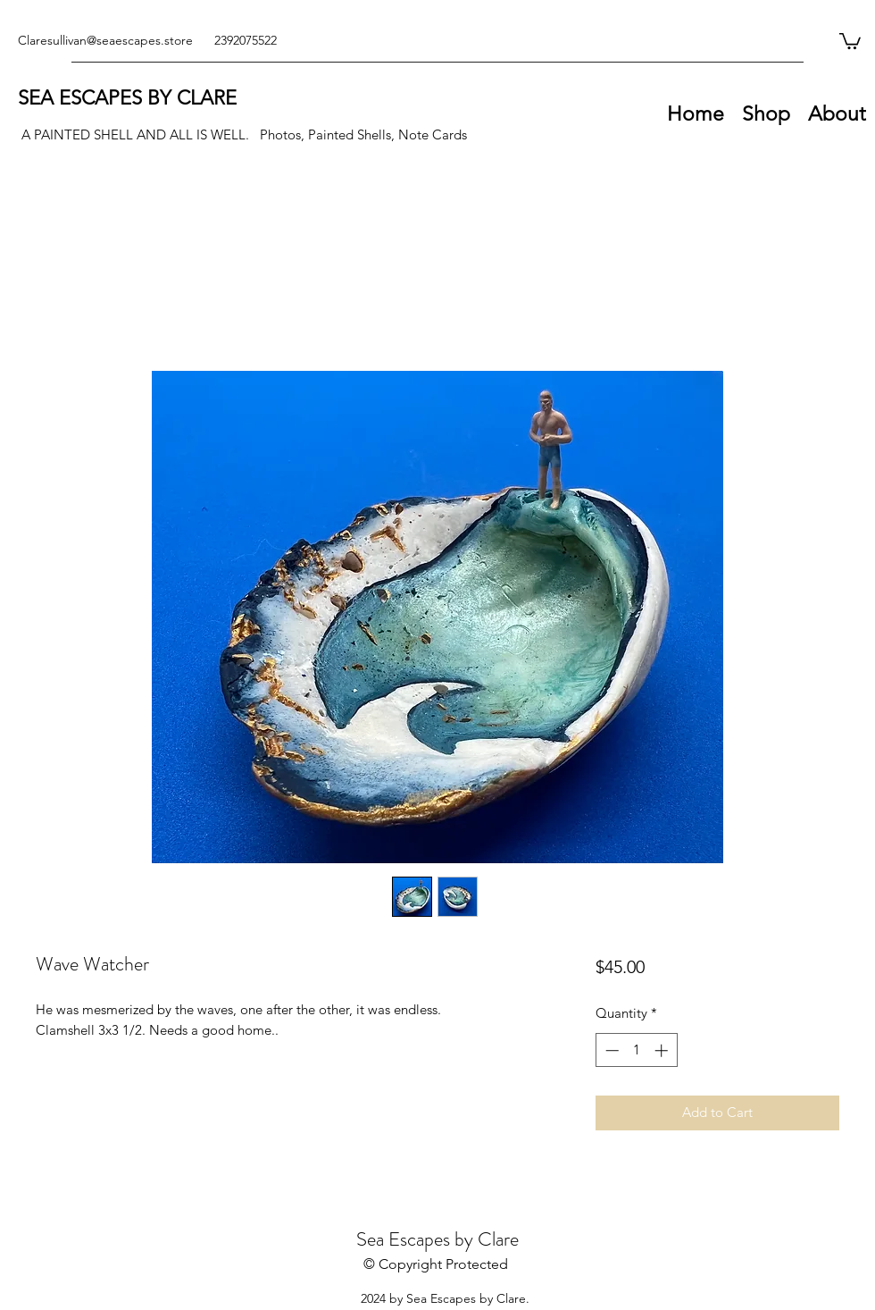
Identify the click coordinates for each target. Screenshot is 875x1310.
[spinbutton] (636, 1050)
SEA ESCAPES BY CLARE (127, 98)
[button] (850, 40)
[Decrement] (610, 1050)
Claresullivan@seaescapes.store (105, 40)
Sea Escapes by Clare (437, 1239)
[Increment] (663, 1050)
